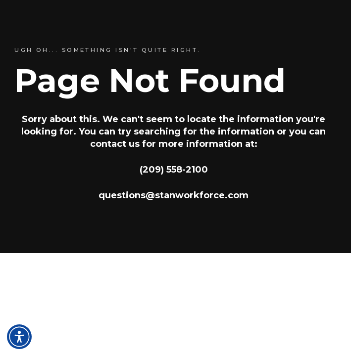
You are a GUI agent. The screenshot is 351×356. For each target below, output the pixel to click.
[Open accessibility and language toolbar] (19, 336)
